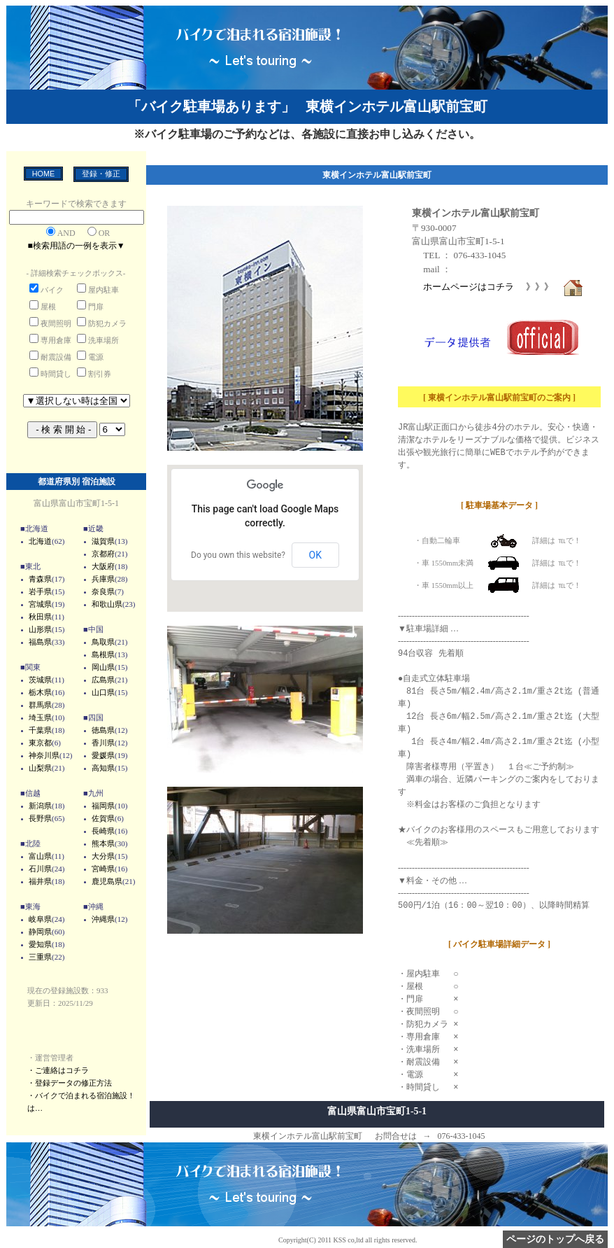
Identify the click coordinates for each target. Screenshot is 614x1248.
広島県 (103, 679)
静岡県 (40, 931)
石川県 (40, 868)
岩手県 (40, 591)
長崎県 (103, 831)
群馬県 (40, 705)
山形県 (40, 629)
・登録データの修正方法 (69, 1083)
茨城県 (40, 679)
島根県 (103, 654)
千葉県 (40, 730)
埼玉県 (40, 717)
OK (315, 555)
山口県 (103, 692)
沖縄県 (103, 919)
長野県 (40, 818)
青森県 (40, 579)
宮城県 (40, 604)
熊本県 (103, 843)
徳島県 (103, 730)
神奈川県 (44, 755)
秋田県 (40, 616)
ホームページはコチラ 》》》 (503, 286)
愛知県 (40, 944)
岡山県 (103, 667)
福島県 (40, 642)
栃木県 (40, 692)
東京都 (40, 742)
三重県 (40, 957)
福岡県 (103, 805)
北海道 (40, 541)
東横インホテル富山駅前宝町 (475, 212)
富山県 (40, 856)
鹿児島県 (107, 881)
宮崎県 (103, 868)
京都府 (103, 553)
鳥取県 (103, 642)
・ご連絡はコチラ (58, 1070)
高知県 (103, 768)
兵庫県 (103, 579)
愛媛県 (103, 755)
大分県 (103, 856)
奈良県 (103, 591)
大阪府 (103, 566)
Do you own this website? (238, 555)
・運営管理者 (50, 1057)
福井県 (40, 881)
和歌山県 (107, 604)
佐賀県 (103, 818)
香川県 (103, 742)
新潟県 (40, 805)
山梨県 (40, 768)
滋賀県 (103, 541)
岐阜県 (40, 919)
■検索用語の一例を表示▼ (75, 246)
